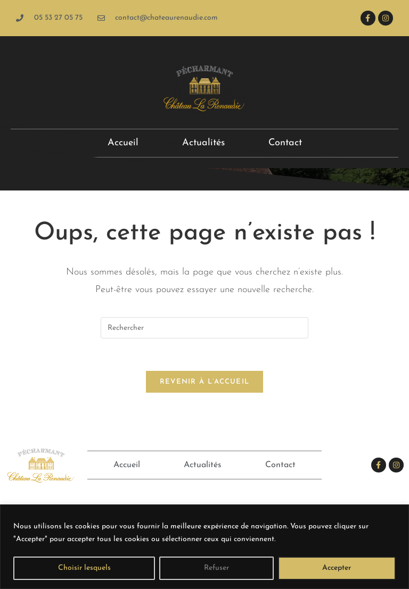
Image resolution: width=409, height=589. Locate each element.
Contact (285, 143)
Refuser (216, 568)
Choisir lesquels (84, 568)
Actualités (203, 143)
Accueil (123, 143)
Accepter (336, 568)
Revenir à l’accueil (205, 381)
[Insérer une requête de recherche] (204, 327)
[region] (204, 546)
